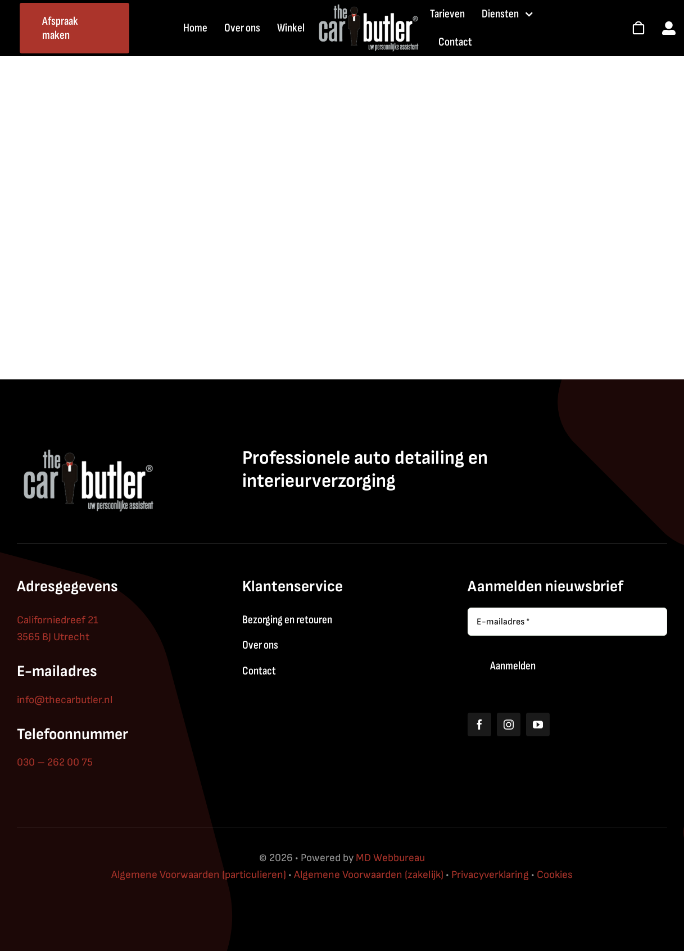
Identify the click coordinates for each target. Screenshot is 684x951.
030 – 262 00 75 (55, 762)
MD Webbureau (390, 858)
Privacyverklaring (490, 874)
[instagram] (508, 724)
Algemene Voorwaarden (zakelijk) (368, 874)
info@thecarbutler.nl (64, 700)
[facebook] (479, 724)
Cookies (555, 874)
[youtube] (538, 724)
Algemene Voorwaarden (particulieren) (198, 874)
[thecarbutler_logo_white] (368, 8)
